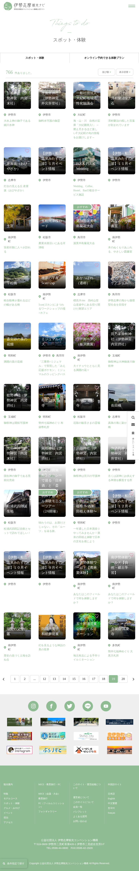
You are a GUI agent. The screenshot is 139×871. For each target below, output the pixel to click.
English (111, 798)
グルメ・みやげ (12, 808)
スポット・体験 (12, 803)
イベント (8, 812)
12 (44, 679)
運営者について (81, 797)
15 (74, 679)
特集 (6, 793)
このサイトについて (83, 802)
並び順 (105, 72)
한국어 (111, 808)
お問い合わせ (80, 821)
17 (93, 679)
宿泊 (6, 817)
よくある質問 (80, 816)
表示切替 (123, 72)
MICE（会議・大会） (49, 793)
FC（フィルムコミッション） (51, 805)
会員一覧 (77, 807)
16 (83, 679)
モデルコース (10, 798)
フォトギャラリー (47, 811)
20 (123, 679)
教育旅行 (43, 798)
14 (64, 679)
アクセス (8, 822)
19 (113, 679)
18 (103, 679)
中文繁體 (112, 803)
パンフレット (80, 811)
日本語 (111, 793)
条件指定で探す (13, 863)
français (111, 812)
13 (54, 679)
